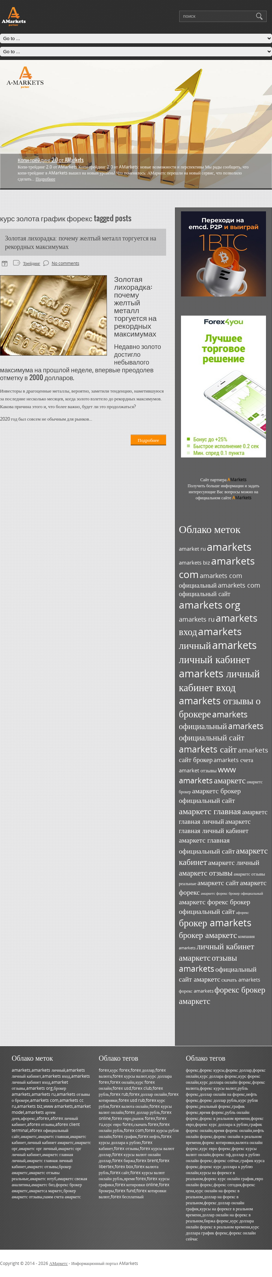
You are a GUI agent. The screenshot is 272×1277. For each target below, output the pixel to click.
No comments (65, 263)
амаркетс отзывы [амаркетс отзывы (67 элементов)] (206, 872)
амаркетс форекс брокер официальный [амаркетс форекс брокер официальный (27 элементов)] (232, 893)
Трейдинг (31, 263)
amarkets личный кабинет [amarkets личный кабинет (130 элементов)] (218, 652)
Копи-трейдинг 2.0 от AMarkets (51, 160)
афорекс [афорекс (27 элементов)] (242, 912)
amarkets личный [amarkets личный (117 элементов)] (210, 638)
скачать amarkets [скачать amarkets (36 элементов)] (240, 979)
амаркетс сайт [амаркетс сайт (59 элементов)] (218, 882)
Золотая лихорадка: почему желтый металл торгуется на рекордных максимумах (80, 242)
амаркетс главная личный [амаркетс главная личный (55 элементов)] (223, 816)
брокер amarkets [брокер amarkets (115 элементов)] (215, 922)
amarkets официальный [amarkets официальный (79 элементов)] (213, 720)
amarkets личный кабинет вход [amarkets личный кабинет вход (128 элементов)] (219, 680)
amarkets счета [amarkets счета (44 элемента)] (233, 760)
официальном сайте (223, 498)
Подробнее (45, 179)
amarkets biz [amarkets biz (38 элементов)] (194, 562)
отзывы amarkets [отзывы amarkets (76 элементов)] (208, 963)
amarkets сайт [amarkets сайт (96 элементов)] (208, 749)
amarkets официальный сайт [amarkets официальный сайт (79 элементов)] (221, 731)
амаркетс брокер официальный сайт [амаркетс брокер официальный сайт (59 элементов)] (210, 795)
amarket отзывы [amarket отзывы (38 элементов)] (198, 770)
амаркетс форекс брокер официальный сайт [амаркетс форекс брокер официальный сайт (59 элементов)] (214, 906)
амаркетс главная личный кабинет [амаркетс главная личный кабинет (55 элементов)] (215, 826)
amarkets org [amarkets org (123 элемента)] (209, 604)
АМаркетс (58, 1263)
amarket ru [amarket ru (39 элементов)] (192, 548)
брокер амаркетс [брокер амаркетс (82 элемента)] (208, 934)
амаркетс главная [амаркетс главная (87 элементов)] (210, 811)
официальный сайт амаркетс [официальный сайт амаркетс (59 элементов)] (217, 974)
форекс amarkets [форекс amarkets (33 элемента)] (196, 991)
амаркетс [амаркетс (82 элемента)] (230, 780)
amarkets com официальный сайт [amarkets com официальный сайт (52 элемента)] (219, 589)
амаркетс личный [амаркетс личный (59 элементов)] (233, 862)
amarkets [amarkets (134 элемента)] (229, 547)
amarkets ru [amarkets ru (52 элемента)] (197, 619)
